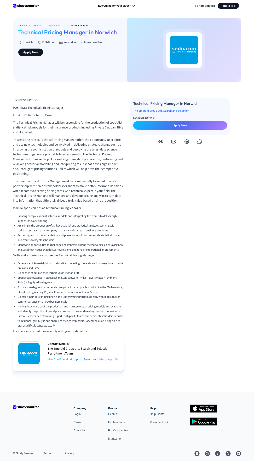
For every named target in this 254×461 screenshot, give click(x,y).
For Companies (118, 430)
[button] (160, 141)
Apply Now (30, 52)
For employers (205, 5)
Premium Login (159, 422)
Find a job (228, 5)
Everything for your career (117, 6)
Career (78, 422)
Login (77, 414)
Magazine (114, 438)
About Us (80, 430)
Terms (47, 453)
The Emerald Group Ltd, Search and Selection (161, 111)
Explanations (116, 422)
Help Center (157, 414)
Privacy (69, 453)
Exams (112, 414)
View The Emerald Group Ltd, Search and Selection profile (83, 359)
